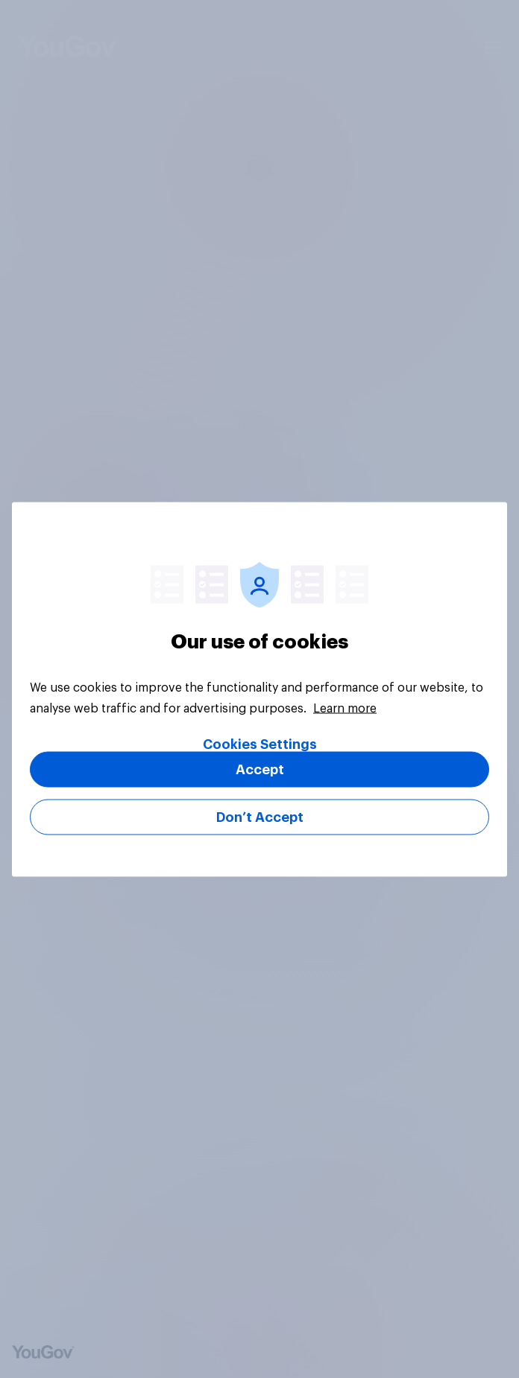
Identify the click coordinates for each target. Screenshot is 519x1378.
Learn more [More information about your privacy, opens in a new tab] (345, 708)
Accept (260, 769)
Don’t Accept (259, 816)
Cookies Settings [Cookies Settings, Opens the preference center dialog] (260, 743)
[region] (259, 689)
